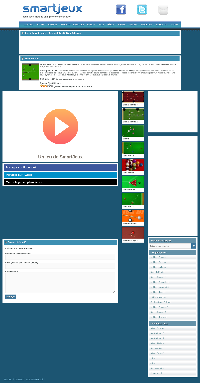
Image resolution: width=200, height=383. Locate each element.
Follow (142, 9)
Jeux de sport (39, 33)
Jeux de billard (56, 33)
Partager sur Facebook (21, 167)
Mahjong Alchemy (158, 267)
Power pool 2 (156, 373)
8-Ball (153, 363)
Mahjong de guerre (158, 317)
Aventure (78, 24)
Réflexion (146, 24)
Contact (19, 379)
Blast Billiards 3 (157, 333)
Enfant (91, 24)
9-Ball (153, 358)
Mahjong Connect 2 (159, 307)
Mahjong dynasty (158, 292)
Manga (121, 24)
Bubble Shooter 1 (158, 277)
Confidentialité (34, 379)
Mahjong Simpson (158, 262)
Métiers (133, 24)
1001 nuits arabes (158, 297)
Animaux (65, 24)
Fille (101, 24)
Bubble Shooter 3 (158, 312)
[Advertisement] (100, 44)
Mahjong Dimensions (159, 282)
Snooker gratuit (157, 368)
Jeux (27, 33)
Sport (174, 24)
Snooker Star (156, 348)
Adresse (52, 24)
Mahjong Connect (158, 257)
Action (40, 24)
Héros (111, 24)
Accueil (28, 24)
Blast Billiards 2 (157, 338)
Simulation (162, 24)
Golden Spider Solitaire (160, 302)
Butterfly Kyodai (157, 272)
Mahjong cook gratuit (159, 287)
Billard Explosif (157, 353)
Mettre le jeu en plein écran (24, 182)
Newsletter (163, 9)
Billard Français (157, 328)
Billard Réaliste (157, 343)
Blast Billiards (55, 66)
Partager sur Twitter (19, 174)
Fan (121, 9)
